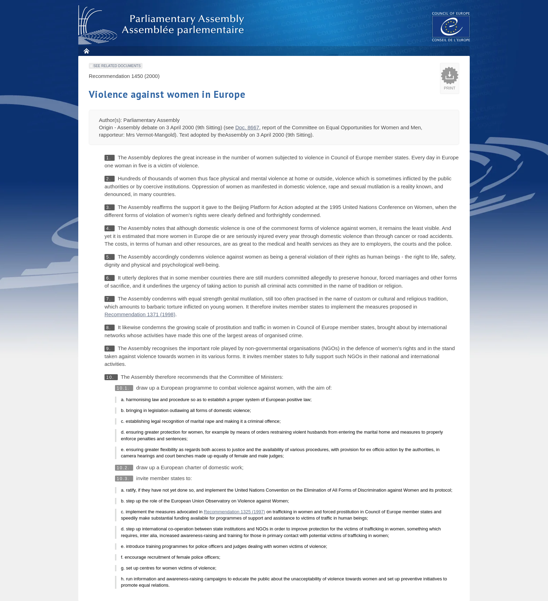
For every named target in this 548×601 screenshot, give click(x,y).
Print (449, 88)
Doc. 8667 (247, 127)
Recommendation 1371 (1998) (139, 314)
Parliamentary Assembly (162, 25)
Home (86, 50)
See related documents (116, 66)
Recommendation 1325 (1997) (234, 511)
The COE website (451, 26)
